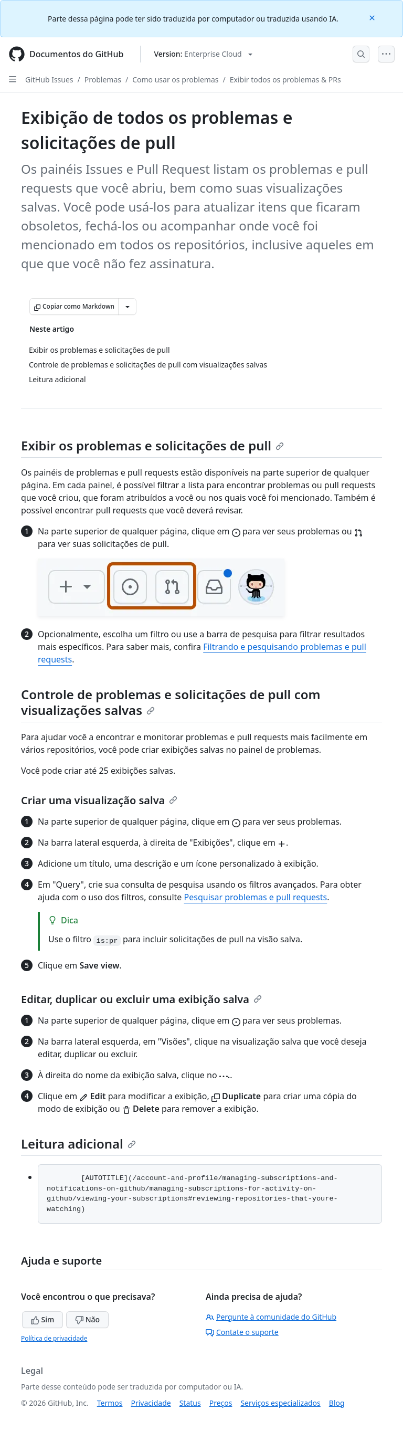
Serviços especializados (280, 1403)
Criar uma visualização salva (99, 800)
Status (190, 1403)
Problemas (102, 80)
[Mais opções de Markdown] (127, 306)
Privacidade (151, 1403)
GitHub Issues (49, 80)
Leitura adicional (78, 1143)
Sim (42, 1319)
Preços (220, 1403)
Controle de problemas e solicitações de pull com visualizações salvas (171, 702)
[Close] (373, 17)
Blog (337, 1403)
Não (87, 1319)
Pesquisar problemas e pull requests (255, 897)
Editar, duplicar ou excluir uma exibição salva (141, 999)
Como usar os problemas (175, 80)
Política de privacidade (54, 1338)
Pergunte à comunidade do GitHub (271, 1317)
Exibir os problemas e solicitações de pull (152, 445)
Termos (110, 1403)
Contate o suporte (242, 1332)
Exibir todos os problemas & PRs (285, 80)
